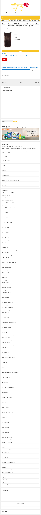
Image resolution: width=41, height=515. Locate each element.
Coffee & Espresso (5, 295)
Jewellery (4, 210)
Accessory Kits (5, 252)
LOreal (3, 402)
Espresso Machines (6, 454)
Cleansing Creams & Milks (7, 387)
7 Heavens (4, 467)
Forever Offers (13, 20)
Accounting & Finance (6, 469)
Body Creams (4, 354)
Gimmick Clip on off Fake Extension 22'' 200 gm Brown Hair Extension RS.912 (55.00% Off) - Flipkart (20, 25)
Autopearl (4, 212)
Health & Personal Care (6, 200)
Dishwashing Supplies (6, 340)
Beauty (3, 197)
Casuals (3, 277)
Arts (3, 459)
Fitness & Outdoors (6, 222)
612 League (4, 242)
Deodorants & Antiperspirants (8, 262)
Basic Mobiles (5, 237)
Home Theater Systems (6, 302)
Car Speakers (4, 452)
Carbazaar (4, 382)
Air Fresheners (5, 245)
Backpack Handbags (6, 384)
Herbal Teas (4, 272)
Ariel (3, 447)
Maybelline (4, 247)
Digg (30, 72)
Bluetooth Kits (5, 317)
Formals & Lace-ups (6, 287)
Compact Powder (5, 349)
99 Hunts (4, 482)
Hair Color (4, 457)
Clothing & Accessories (6, 192)
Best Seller (4, 185)
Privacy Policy (5, 172)
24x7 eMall (4, 414)
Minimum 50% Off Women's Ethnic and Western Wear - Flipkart (17, 69)
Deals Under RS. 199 (35, 20)
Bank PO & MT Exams (6, 464)
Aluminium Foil (5, 342)
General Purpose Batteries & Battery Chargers (11, 285)
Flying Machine (5, 377)
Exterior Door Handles (6, 397)
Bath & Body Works (6, 419)
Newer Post (4, 82)
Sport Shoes (4, 240)
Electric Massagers (6, 424)
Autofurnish (4, 230)
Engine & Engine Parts (6, 412)
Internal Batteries (5, 292)
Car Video (4, 330)
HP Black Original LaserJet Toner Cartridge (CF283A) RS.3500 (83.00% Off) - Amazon (19, 148)
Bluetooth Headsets (6, 255)
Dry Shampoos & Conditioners (8, 322)
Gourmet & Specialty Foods (7, 207)
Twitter (15, 72)
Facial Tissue (4, 427)
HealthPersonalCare (6, 439)
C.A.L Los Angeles (5, 320)
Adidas (3, 367)
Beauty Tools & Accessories (7, 357)
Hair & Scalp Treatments (7, 307)
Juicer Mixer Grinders (6, 300)
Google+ (20, 72)
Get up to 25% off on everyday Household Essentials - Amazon (17, 127)
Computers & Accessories (7, 202)
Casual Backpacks (5, 267)
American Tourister (6, 327)
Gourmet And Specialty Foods (8, 462)
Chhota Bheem (5, 364)
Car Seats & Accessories (7, 409)
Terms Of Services (5, 175)
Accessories (4, 227)
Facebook (9, 72)
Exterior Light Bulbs (6, 442)
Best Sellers (19, 20)
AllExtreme (4, 260)
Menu (20, 17)
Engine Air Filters (5, 394)
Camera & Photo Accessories (7, 404)
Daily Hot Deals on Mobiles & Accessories (10, 180)
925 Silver (4, 479)
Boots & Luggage (5, 305)
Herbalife (4, 417)
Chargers (4, 362)
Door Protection (5, 369)
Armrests (4, 429)
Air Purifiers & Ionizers (6, 434)
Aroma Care (4, 347)
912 (4, 59)
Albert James (4, 422)
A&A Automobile (5, 235)
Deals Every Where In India (10, 13)
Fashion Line (4, 297)
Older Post (37, 82)
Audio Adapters (5, 310)
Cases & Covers (5, 282)
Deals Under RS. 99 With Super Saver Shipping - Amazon (13, 67)
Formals (3, 280)
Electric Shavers (5, 374)
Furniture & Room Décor (7, 444)
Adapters (4, 332)
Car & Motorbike (5, 195)
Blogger (22, 503)
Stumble (26, 72)
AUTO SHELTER (5, 432)
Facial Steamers (5, 337)
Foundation (4, 325)
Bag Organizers (5, 379)
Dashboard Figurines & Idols (8, 270)
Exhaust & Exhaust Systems (7, 335)
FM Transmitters (5, 389)
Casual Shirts (4, 215)
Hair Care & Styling (6, 399)
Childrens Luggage (6, 315)
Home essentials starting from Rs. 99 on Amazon (12, 146)
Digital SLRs (4, 257)
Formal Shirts (5, 220)
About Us (3, 167)
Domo (3, 290)
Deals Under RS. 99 (26, 20)
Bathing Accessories (6, 437)
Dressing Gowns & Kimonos (7, 345)
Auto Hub (4, 217)
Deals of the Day (5, 182)
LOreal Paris (4, 232)
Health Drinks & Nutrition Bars (8, 250)
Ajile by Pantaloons (6, 484)
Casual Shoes (4, 407)
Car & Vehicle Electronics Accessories (9, 372)
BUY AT (20, 51)
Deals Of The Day (5, 20)
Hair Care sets (5, 352)
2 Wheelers (4, 392)
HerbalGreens (4, 474)
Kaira (3, 275)
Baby (3, 205)
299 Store (4, 477)
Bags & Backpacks (5, 449)
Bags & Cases (4, 312)
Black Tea (4, 359)
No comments (36, 70)
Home (21, 82)
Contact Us (4, 170)
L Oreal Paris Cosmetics (7, 472)
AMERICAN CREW (5, 265)
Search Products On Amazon (7, 177)
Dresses (3, 225)
